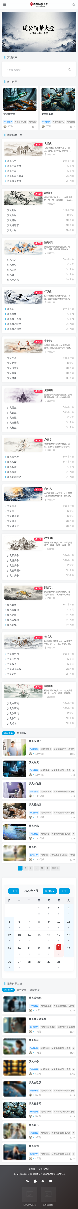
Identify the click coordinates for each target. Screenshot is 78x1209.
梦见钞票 (11, 604)
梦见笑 (10, 274)
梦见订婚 (11, 378)
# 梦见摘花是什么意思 (61, 1048)
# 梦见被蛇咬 (20, 122)
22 (42, 868)
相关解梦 (35, 990)
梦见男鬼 (11, 407)
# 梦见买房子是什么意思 (64, 749)
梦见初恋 (11, 363)
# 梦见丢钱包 (46, 1006)
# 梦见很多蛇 (58, 122)
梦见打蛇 (11, 220)
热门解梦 (8, 990)
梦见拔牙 (11, 472)
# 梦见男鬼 (45, 770)
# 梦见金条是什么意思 (61, 1069)
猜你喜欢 (21, 733)
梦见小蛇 (11, 230)
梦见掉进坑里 (14, 324)
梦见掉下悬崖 (14, 319)
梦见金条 (34, 1061)
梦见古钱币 (13, 619)
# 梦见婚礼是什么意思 (61, 1133)
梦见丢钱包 (13, 659)
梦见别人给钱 (14, 669)
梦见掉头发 (13, 456)
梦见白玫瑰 (13, 703)
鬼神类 (48, 390)
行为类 (48, 291)
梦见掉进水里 (14, 329)
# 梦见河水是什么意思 (61, 834)
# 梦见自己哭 (46, 1090)
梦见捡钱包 (13, 654)
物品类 (48, 636)
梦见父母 (11, 171)
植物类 (48, 686)
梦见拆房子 (13, 560)
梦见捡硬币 (13, 609)
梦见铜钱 (11, 624)
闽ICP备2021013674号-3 (54, 1174)
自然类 (48, 488)
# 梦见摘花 (45, 1048)
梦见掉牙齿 (43, 1169)
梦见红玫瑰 (13, 708)
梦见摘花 (34, 1040)
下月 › (64, 891)
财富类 (48, 587)
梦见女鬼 (11, 412)
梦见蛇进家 (13, 225)
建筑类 (48, 538)
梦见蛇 (32, 1169)
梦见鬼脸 (11, 417)
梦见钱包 (11, 664)
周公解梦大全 (36, 1174)
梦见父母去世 (14, 166)
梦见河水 (11, 506)
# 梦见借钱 (45, 1154)
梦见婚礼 (34, 1124)
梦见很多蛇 (47, 114)
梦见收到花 (13, 718)
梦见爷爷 (11, 161)
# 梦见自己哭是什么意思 (64, 1090)
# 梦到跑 (73, 855)
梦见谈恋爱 (13, 368)
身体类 (48, 439)
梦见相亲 (11, 373)
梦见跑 (10, 309)
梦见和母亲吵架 (15, 176)
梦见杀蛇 (11, 215)
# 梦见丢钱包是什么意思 (64, 1006)
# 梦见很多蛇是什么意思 (64, 1112)
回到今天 (49, 891)
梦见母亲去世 (14, 181)
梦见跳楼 (11, 314)
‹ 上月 (14, 891)
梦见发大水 (13, 526)
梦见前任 (11, 358)
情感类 (48, 242)
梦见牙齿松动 (14, 477)
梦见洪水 (11, 521)
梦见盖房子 (13, 565)
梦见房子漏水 (14, 570)
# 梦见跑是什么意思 (58, 855)
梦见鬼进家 (13, 422)
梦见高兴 (11, 259)
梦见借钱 (34, 1145)
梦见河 (10, 511)
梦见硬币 (11, 614)
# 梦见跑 (44, 855)
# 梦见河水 (45, 834)
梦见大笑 (11, 269)
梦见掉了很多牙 (37, 1019)
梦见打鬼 (11, 427)
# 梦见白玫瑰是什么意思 (64, 791)
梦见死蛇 (11, 210)
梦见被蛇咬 (9, 114)
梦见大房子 (13, 575)
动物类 (8, 122)
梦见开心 (11, 264)
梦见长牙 (11, 467)
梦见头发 (11, 461)
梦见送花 (11, 723)
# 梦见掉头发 (46, 813)
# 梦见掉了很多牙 (48, 1027)
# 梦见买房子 (46, 749)
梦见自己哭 (35, 1082)
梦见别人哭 (13, 279)
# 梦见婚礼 (45, 1133)
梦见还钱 (11, 674)
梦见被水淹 (13, 516)
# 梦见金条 (45, 1069)
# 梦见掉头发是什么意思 (64, 813)
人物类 (48, 143)
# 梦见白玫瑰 (46, 791)
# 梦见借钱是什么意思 (61, 1154)
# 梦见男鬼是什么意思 (61, 770)
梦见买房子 (13, 555)
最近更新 (8, 733)
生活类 (48, 340)
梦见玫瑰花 (13, 713)
